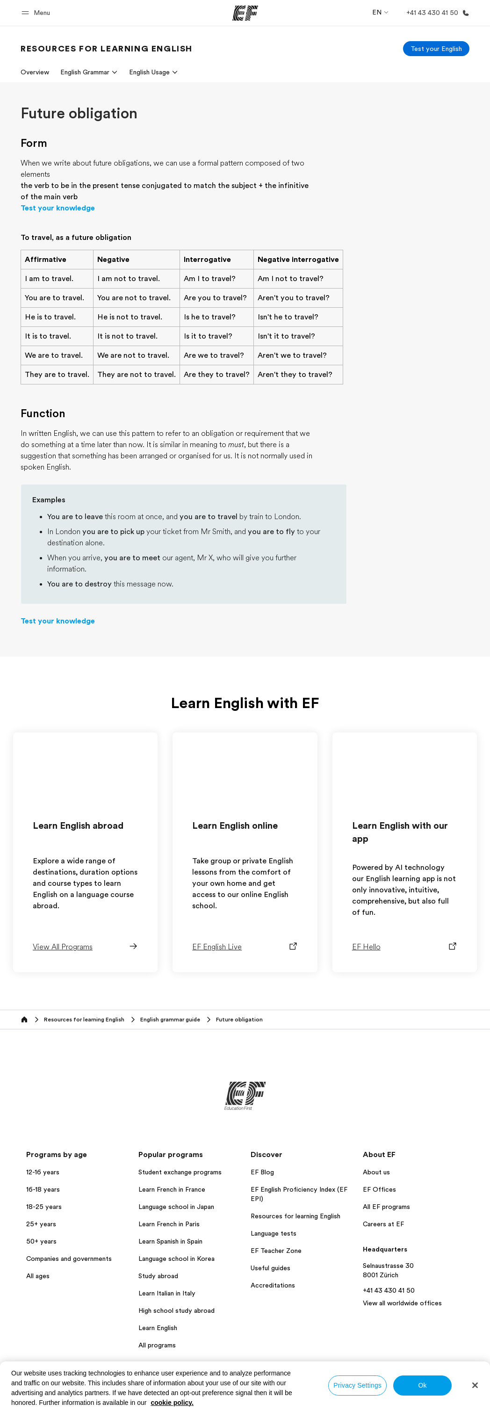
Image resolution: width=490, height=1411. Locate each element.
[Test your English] (436, 48)
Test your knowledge (58, 208)
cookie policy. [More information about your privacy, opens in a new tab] (172, 1402)
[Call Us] (436, 13)
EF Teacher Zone (276, 1250)
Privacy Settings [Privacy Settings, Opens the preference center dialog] (357, 1385)
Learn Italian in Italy (166, 1293)
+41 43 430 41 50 (389, 1290)
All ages (38, 1276)
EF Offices (379, 1189)
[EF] (245, 13)
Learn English (157, 1327)
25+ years (41, 1224)
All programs (157, 1345)
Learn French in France (171, 1189)
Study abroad (158, 1276)
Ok (422, 1385)
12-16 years (42, 1172)
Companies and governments (69, 1258)
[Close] (475, 1385)
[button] (37, 13)
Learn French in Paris (169, 1224)
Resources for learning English (295, 1216)
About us (376, 1172)
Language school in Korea (176, 1258)
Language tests (273, 1233)
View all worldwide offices (402, 1303)
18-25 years (44, 1206)
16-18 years (43, 1189)
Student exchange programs (180, 1172)
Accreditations (273, 1285)
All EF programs (386, 1206)
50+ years (41, 1241)
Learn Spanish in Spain (170, 1241)
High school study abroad (176, 1310)
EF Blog (262, 1172)
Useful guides (270, 1268)
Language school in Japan (176, 1206)
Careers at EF (383, 1224)
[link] (107, 48)
